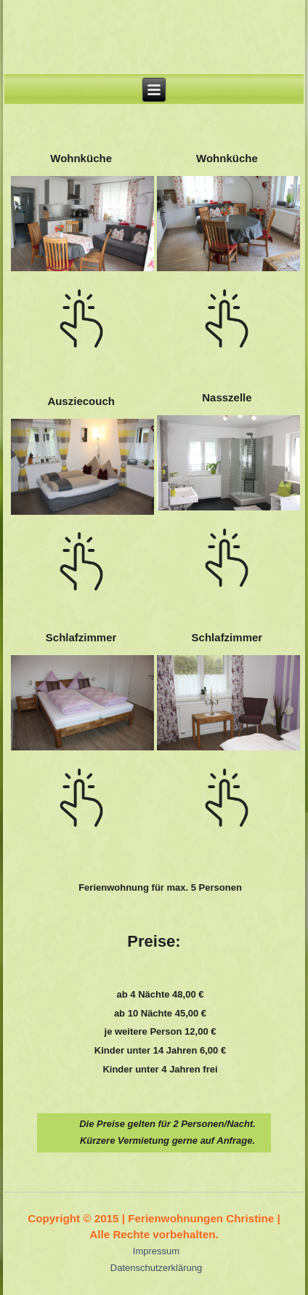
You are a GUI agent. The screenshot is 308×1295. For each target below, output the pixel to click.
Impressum (156, 1251)
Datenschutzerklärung (156, 1267)
